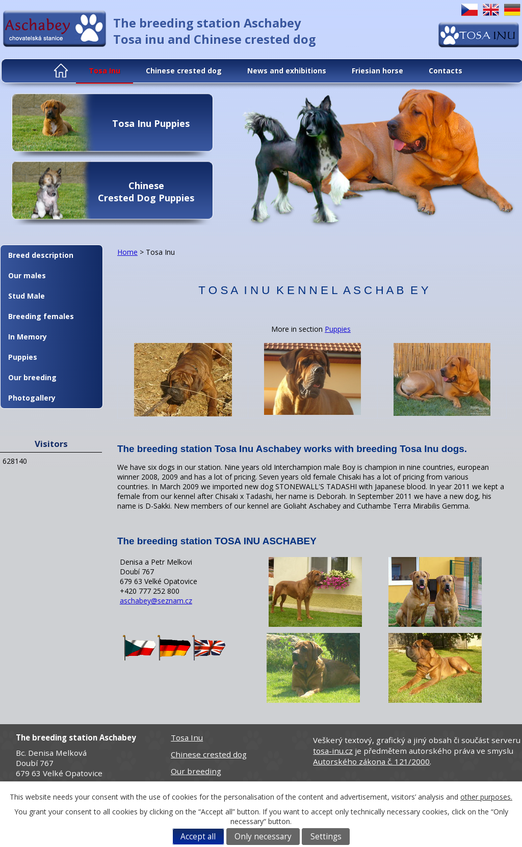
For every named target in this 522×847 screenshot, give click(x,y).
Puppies (338, 329)
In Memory (27, 336)
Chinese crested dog (184, 70)
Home (61, 71)
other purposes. (486, 797)
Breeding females (41, 316)
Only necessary (263, 836)
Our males (27, 275)
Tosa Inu (104, 70)
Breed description (40, 255)
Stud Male (26, 296)
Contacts (445, 70)
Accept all (198, 836)
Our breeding (32, 377)
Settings (326, 836)
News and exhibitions (286, 70)
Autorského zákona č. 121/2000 (371, 761)
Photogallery (32, 398)
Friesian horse (377, 70)
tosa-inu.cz (333, 751)
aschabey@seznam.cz (156, 600)
